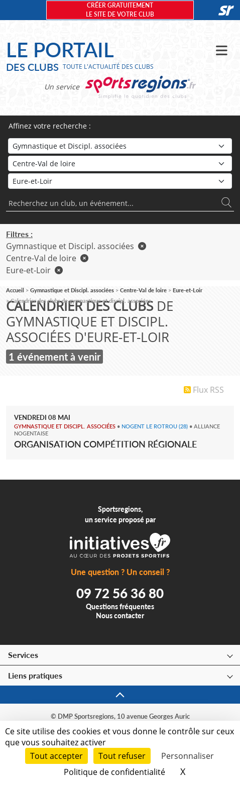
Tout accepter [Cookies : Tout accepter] (56, 755)
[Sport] (120, 146)
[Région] (120, 163)
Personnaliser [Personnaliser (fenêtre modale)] (187, 755)
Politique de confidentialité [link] (114, 771)
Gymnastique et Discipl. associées (76, 246)
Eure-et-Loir (34, 270)
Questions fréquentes (120, 606)
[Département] (120, 181)
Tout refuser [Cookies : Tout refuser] (122, 755)
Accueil (15, 290)
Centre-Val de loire (47, 258)
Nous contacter (120, 615)
